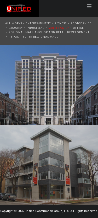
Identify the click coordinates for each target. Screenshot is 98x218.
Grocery (16, 27)
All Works (13, 23)
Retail (14, 36)
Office (78, 27)
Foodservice (81, 23)
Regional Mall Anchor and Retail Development (49, 32)
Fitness (61, 23)
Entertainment (38, 23)
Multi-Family (58, 27)
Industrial (35, 27)
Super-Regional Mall (41, 36)
